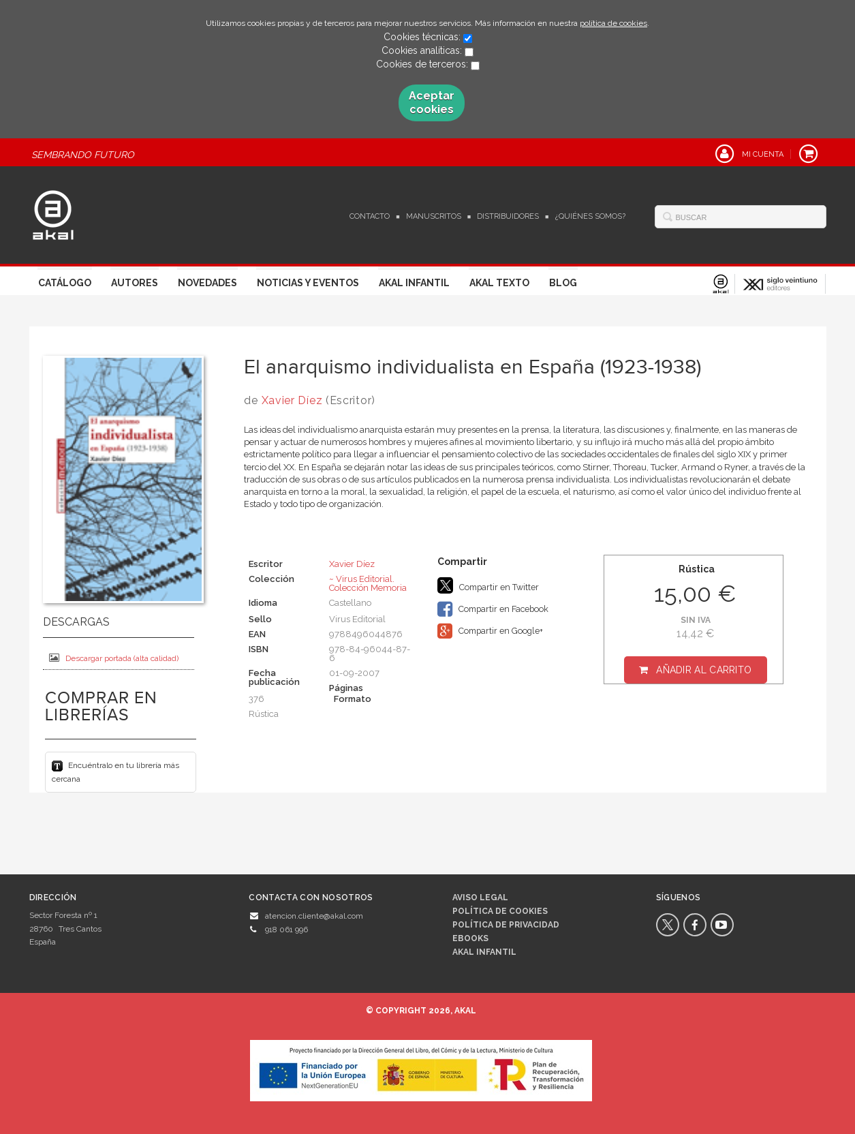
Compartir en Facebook (492, 609)
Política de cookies (500, 911)
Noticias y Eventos (308, 282)
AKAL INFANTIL (484, 952)
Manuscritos (433, 216)
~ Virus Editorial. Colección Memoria (368, 583)
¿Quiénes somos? (590, 216)
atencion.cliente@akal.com (314, 916)
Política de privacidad (505, 925)
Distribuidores (508, 216)
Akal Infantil (414, 282)
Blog (563, 282)
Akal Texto (499, 282)
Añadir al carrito (703, 669)
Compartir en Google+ (490, 631)
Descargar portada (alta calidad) (113, 658)
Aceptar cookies (431, 102)
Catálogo (64, 282)
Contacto (369, 216)
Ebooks (470, 938)
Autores (134, 282)
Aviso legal (480, 897)
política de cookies (613, 23)
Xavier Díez (292, 400)
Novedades (207, 282)
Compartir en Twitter (488, 585)
